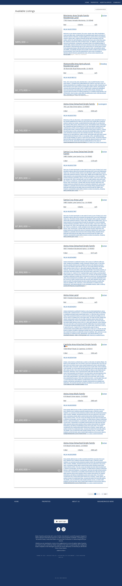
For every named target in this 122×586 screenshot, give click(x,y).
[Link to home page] (2, 2)
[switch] (59, 42)
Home (87, 2)
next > (105, 494)
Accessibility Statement (66, 555)
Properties (94, 2)
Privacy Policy (52, 555)
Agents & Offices (105, 2)
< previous (91, 494)
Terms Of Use (41, 555)
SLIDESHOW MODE (100, 9)
